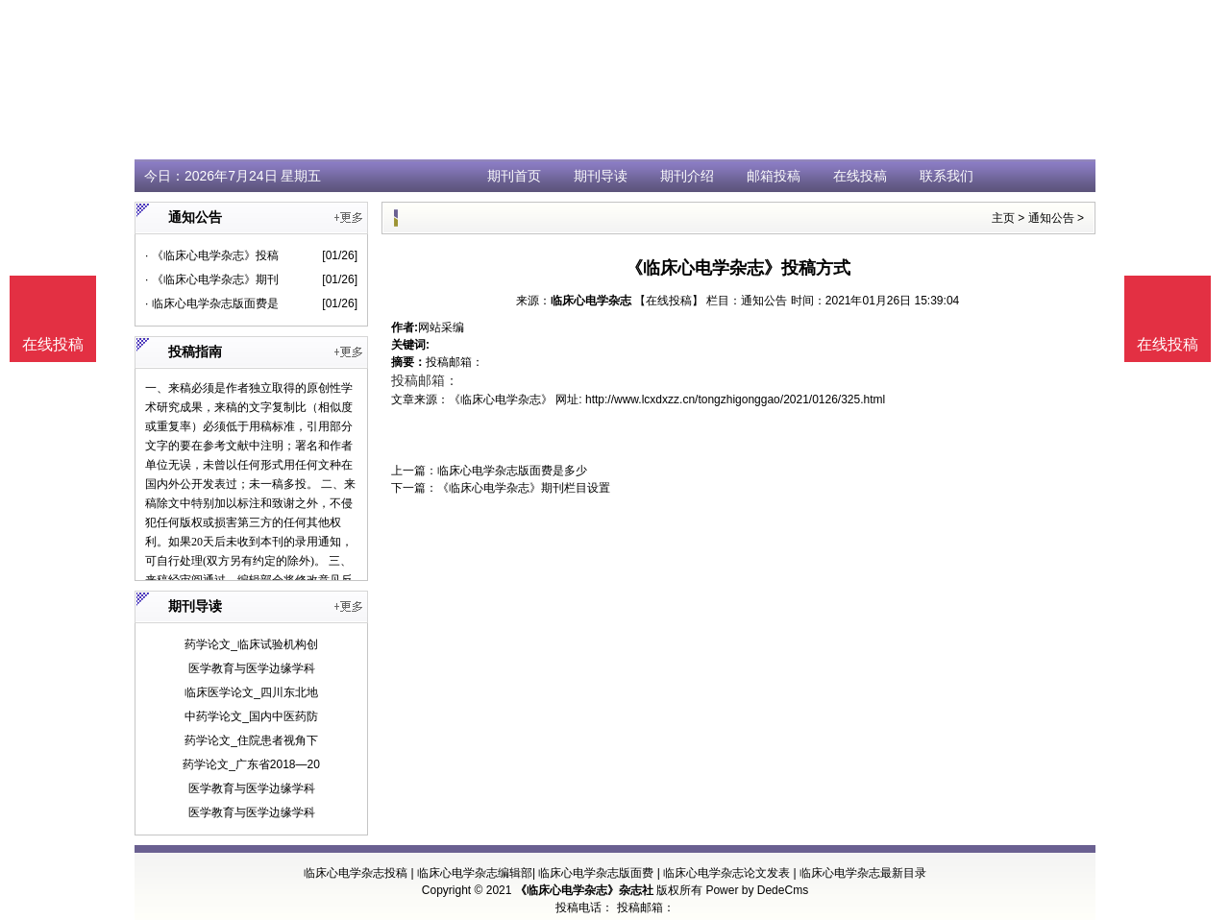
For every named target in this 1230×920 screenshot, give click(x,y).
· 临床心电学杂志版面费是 (212, 303)
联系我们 (946, 175)
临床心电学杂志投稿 (355, 873)
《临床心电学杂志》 (501, 399)
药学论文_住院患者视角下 (251, 740)
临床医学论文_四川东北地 (251, 692)
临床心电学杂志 (591, 300)
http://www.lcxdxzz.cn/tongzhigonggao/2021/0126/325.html (735, 399)
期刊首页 (514, 175)
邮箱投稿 (773, 175)
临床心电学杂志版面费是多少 (512, 470)
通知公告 (1051, 218)
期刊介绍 (687, 175)
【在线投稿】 (668, 300)
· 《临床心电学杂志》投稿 (212, 255)
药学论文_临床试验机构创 (251, 644)
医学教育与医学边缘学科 (251, 668)
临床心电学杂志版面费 (595, 873)
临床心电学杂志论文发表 (726, 873)
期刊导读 (600, 175)
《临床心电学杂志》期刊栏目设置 (523, 488)
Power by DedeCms (756, 890)
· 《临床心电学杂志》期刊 (212, 279)
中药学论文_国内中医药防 (251, 716)
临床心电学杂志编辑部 (474, 873)
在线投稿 (860, 175)
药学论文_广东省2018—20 (251, 764)
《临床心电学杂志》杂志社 (584, 890)
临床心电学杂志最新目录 (863, 873)
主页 (1003, 218)
